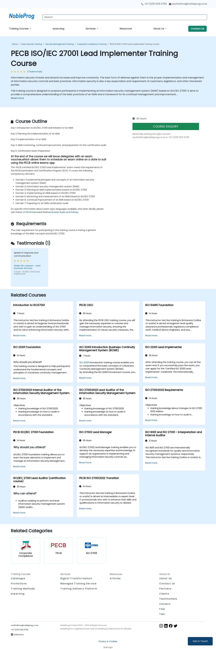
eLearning (58, 28)
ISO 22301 (84, 362)
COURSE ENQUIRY (165, 126)
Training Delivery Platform (78, 588)
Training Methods (23, 588)
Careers (165, 604)
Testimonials (168, 599)
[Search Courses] (124, 17)
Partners (165, 588)
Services (91, 28)
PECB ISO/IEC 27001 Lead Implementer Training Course (134, 44)
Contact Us (197, 28)
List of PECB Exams (28, 212)
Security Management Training (59, 44)
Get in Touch (200, 641)
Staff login (108, 647)
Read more (17, 98)
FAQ (162, 609)
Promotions (19, 583)
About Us (159, 28)
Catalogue (18, 578)
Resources (126, 28)
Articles (115, 578)
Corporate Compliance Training (91, 44)
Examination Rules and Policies (62, 212)
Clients (164, 593)
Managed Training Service (78, 583)
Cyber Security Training (31, 44)
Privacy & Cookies (108, 641)
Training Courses (19, 28)
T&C (162, 614)
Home (14, 44)
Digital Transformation (76, 578)
